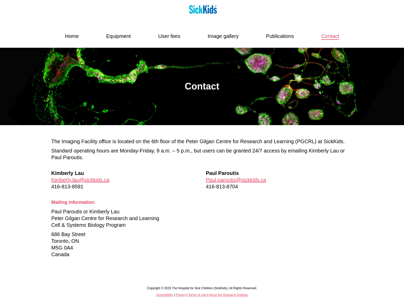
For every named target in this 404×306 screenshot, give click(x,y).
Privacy (180, 295)
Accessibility (164, 295)
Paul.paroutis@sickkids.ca (236, 180)
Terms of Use (197, 295)
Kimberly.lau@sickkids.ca (80, 180)
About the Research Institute (228, 295)
